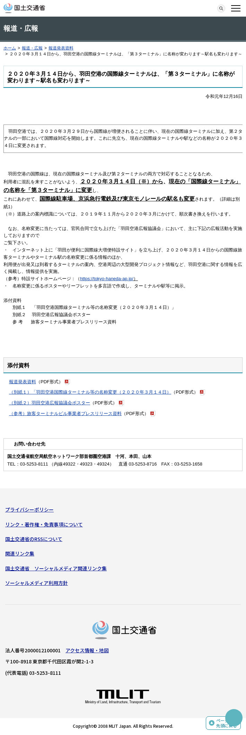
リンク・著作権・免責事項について (44, 524)
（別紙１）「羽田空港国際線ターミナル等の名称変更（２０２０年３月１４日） (90, 392)
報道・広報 (32, 48)
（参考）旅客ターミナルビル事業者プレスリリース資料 (65, 413)
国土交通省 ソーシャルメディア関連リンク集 (56, 568)
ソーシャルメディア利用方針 (36, 582)
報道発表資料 (61, 48)
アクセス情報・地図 (87, 650)
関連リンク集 (19, 553)
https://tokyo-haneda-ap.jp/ (106, 278)
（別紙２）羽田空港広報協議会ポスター (49, 402)
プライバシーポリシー (29, 509)
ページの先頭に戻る (226, 723)
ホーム (9, 48)
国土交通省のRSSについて (33, 538)
